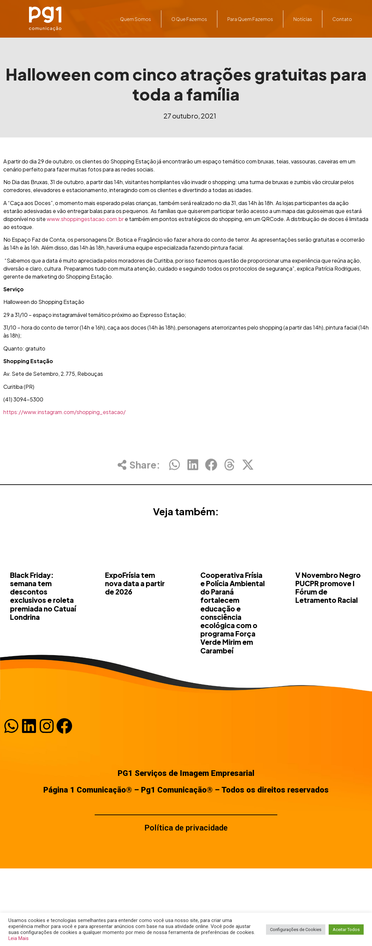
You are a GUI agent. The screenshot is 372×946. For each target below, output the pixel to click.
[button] (174, 470)
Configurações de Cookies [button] (295, 929)
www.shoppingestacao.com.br (85, 218)
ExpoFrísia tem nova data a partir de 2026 (135, 623)
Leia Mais (18, 938)
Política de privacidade (186, 827)
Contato (342, 19)
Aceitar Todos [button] (346, 929)
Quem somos (135, 19)
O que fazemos (189, 19)
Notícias (302, 19)
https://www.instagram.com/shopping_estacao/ (64, 411)
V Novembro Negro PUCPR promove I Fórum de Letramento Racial (328, 627)
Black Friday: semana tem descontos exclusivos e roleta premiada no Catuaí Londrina (43, 635)
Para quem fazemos (250, 19)
